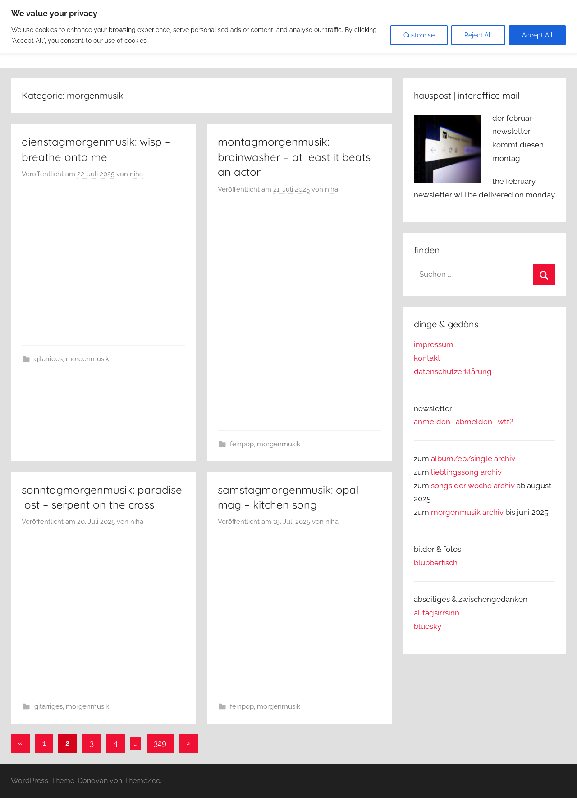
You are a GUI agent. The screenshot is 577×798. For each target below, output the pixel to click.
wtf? (505, 421)
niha (136, 174)
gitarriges (48, 359)
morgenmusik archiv (467, 512)
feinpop (242, 444)
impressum (433, 344)
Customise (419, 35)
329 (160, 743)
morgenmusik (87, 359)
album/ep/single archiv (473, 458)
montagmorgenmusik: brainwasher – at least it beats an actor (294, 157)
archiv (491, 472)
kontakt (427, 357)
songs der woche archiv (473, 485)
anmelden (432, 421)
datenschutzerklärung (453, 371)
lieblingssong (456, 472)
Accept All (537, 35)
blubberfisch (436, 562)
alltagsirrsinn (436, 612)
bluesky (427, 626)
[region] (288, 27)
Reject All (478, 35)
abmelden (474, 421)
